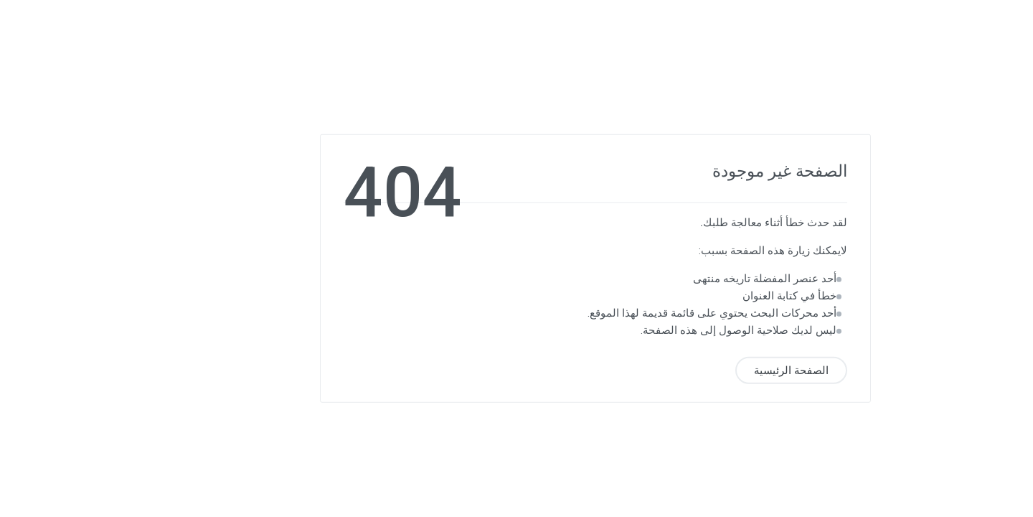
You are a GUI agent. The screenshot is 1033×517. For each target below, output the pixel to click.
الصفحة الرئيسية (712, 369)
